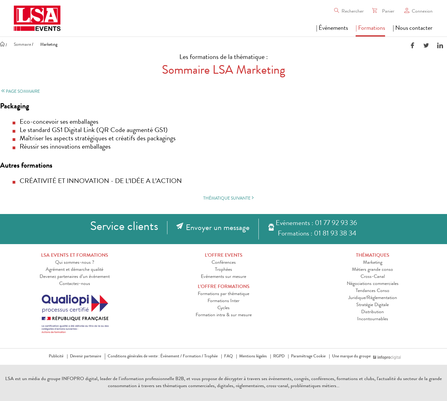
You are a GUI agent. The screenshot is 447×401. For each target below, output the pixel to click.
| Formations (370, 28)
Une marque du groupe (352, 356)
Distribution (372, 312)
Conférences (224, 262)
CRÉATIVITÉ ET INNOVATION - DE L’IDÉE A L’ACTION (101, 181)
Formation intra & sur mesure (224, 315)
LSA (9, 379)
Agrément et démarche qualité (74, 269)
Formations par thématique (223, 294)
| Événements (332, 28)
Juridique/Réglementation (372, 298)
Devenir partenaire (85, 356)
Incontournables (372, 319)
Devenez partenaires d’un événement (75, 276)
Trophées (223, 269)
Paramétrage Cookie (308, 356)
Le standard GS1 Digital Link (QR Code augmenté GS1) (94, 130)
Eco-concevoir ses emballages (59, 122)
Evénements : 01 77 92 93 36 (316, 223)
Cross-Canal (373, 276)
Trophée (211, 356)
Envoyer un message (218, 228)
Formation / (193, 356)
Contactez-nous (74, 284)
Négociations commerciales (373, 284)
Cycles (223, 308)
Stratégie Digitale (372, 305)
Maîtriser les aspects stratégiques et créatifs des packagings (98, 139)
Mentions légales (253, 356)
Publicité (56, 356)
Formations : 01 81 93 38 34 (317, 234)
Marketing (372, 262)
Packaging (14, 107)
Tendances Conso (372, 291)
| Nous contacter (413, 28)
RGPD (279, 356)
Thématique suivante (229, 198)
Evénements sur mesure (223, 276)
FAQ (228, 356)
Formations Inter (223, 301)
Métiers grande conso (372, 269)
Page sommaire (20, 92)
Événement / (171, 356)
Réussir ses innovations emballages (65, 147)
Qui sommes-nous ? (74, 262)
